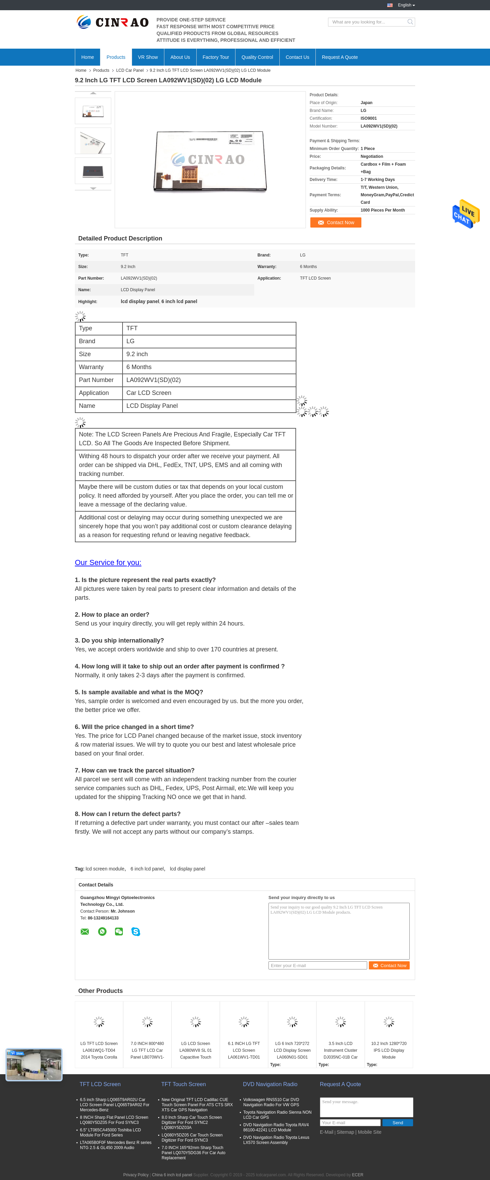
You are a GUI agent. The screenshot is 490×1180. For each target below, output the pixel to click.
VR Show (148, 57)
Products (116, 57)
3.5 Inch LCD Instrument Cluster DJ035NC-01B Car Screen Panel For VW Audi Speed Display (341, 1051)
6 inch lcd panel (147, 868)
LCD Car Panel (130, 70)
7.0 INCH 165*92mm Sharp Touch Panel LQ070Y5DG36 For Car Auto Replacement (193, 1152)
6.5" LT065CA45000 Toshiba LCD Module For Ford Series (110, 1132)
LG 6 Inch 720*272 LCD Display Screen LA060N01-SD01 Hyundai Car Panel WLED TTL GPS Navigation (292, 1051)
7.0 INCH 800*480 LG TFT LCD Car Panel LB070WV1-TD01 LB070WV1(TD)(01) (147, 1051)
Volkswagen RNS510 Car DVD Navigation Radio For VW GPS (271, 1102)
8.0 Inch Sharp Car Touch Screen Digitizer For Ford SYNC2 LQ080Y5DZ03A (192, 1122)
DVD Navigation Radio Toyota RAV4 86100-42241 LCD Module (276, 1127)
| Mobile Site (368, 1132)
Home (87, 57)
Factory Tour (216, 57)
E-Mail (326, 1132)
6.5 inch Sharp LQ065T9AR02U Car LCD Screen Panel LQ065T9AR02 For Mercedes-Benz (114, 1104)
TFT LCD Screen (100, 1084)
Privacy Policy (136, 1175)
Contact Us (297, 57)
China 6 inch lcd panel (172, 1175)
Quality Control (257, 57)
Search (411, 22)
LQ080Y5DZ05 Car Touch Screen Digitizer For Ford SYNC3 (192, 1138)
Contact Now (340, 222)
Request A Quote (340, 57)
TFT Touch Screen (183, 1084)
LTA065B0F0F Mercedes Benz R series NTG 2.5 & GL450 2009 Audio (115, 1145)
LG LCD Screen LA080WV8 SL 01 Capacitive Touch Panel (196, 1051)
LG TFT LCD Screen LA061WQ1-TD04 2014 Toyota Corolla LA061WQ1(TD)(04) (99, 1051)
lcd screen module (105, 868)
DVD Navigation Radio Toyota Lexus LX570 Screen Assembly (276, 1140)
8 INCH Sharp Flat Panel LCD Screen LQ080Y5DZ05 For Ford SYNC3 (114, 1120)
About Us (180, 57)
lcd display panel (188, 868)
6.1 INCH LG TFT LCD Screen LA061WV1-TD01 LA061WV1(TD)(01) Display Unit (244, 1051)
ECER (357, 1175)
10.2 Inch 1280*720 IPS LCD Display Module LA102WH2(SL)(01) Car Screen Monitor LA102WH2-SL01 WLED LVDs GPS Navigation (389, 1051)
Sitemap (345, 1132)
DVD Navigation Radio (270, 1084)
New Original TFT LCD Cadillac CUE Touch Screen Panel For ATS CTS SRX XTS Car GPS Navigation (197, 1104)
